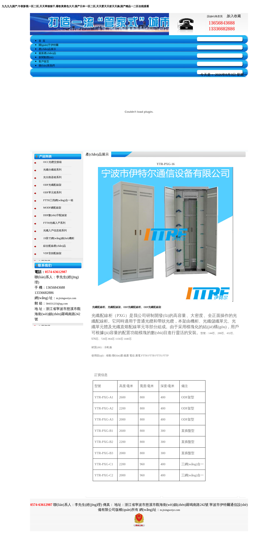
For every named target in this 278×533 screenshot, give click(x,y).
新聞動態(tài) (46, 57)
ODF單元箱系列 (52, 192)
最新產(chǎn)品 (47, 53)
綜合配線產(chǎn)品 (54, 245)
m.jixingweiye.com (66, 298)
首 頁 (42, 40)
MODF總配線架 (52, 207)
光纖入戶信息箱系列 (55, 230)
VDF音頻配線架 (52, 253)
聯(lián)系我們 (47, 65)
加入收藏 (234, 16)
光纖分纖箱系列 (52, 169)
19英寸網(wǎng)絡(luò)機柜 (58, 238)
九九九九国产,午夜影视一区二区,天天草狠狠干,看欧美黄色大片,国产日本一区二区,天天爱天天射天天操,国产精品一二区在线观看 (75, 6)
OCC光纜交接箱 (52, 162)
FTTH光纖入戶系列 (54, 222)
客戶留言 (44, 61)
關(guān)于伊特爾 (48, 44)
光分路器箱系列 (52, 177)
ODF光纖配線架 (52, 184)
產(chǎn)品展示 (47, 49)
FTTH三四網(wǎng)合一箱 (58, 200)
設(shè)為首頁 (215, 16)
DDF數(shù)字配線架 (55, 215)
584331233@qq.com (57, 303)
